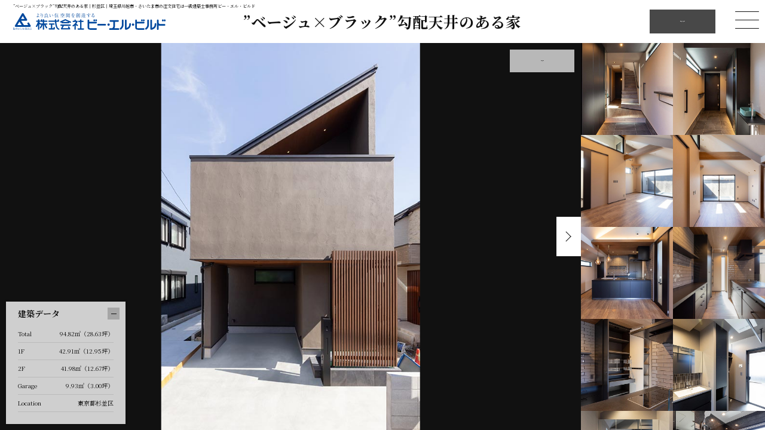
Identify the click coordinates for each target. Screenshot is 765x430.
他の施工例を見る (682, 21)
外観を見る (542, 61)
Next (566, 236)
